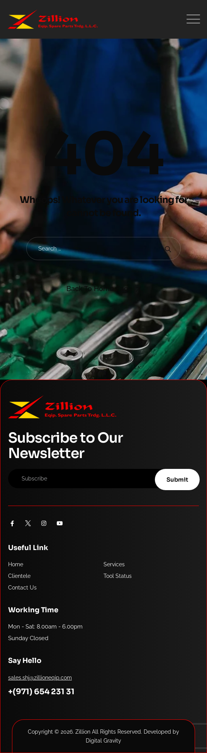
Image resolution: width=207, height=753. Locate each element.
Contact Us (22, 587)
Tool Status (118, 576)
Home (15, 564)
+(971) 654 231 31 (41, 692)
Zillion (82, 732)
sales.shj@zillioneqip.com (40, 678)
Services (114, 564)
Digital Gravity (103, 741)
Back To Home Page (99, 289)
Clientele (19, 576)
